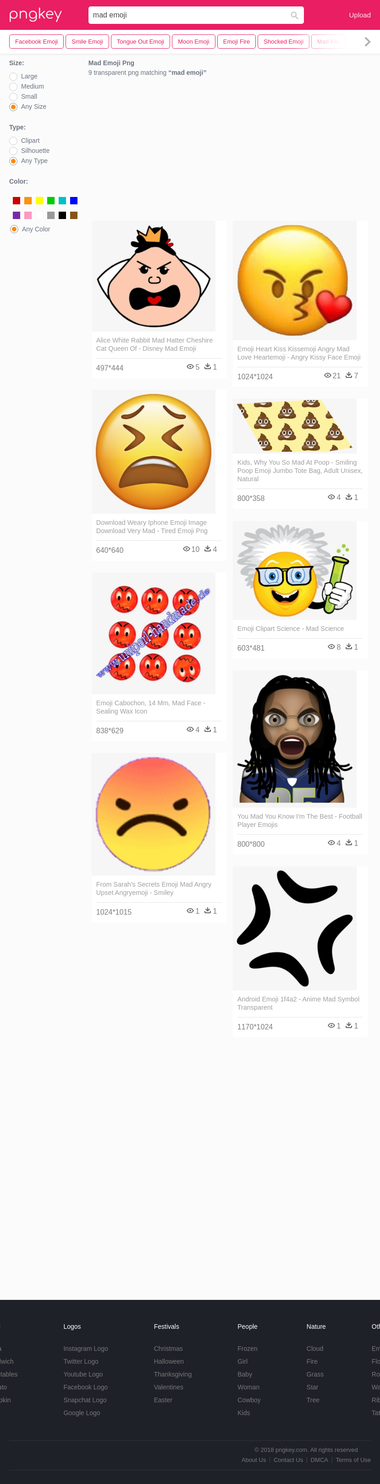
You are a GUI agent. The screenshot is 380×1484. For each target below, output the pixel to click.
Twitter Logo (80, 1361)
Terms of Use (353, 1459)
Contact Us (288, 1459)
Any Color (36, 229)
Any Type (34, 160)
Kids (243, 1413)
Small (29, 96)
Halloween (169, 1361)
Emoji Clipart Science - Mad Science (290, 628)
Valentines (168, 1387)
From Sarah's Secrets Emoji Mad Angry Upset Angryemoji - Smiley (153, 888)
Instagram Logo (85, 1348)
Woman (248, 1387)
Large (29, 76)
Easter (163, 1400)
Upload (360, 15)
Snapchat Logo (84, 1400)
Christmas (168, 1348)
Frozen (247, 1348)
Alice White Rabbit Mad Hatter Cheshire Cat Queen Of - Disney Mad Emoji (154, 344)
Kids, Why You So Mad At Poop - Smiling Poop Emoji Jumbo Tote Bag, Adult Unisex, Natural (300, 471)
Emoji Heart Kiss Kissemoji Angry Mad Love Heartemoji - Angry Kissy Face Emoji (299, 353)
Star (313, 1387)
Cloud (315, 1348)
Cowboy (249, 1400)
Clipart (30, 140)
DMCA (319, 1459)
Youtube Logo (83, 1374)
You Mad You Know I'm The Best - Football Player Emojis (299, 820)
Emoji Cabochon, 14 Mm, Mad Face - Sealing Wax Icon (150, 707)
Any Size (33, 106)
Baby (244, 1374)
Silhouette (35, 150)
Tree (313, 1400)
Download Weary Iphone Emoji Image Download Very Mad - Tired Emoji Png (152, 526)
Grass (315, 1374)
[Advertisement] (229, 151)
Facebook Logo (85, 1387)
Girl (242, 1361)
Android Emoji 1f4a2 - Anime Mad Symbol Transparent (298, 1003)
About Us (254, 1459)
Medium (32, 86)
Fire (312, 1361)
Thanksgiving (173, 1374)
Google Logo (81, 1413)
